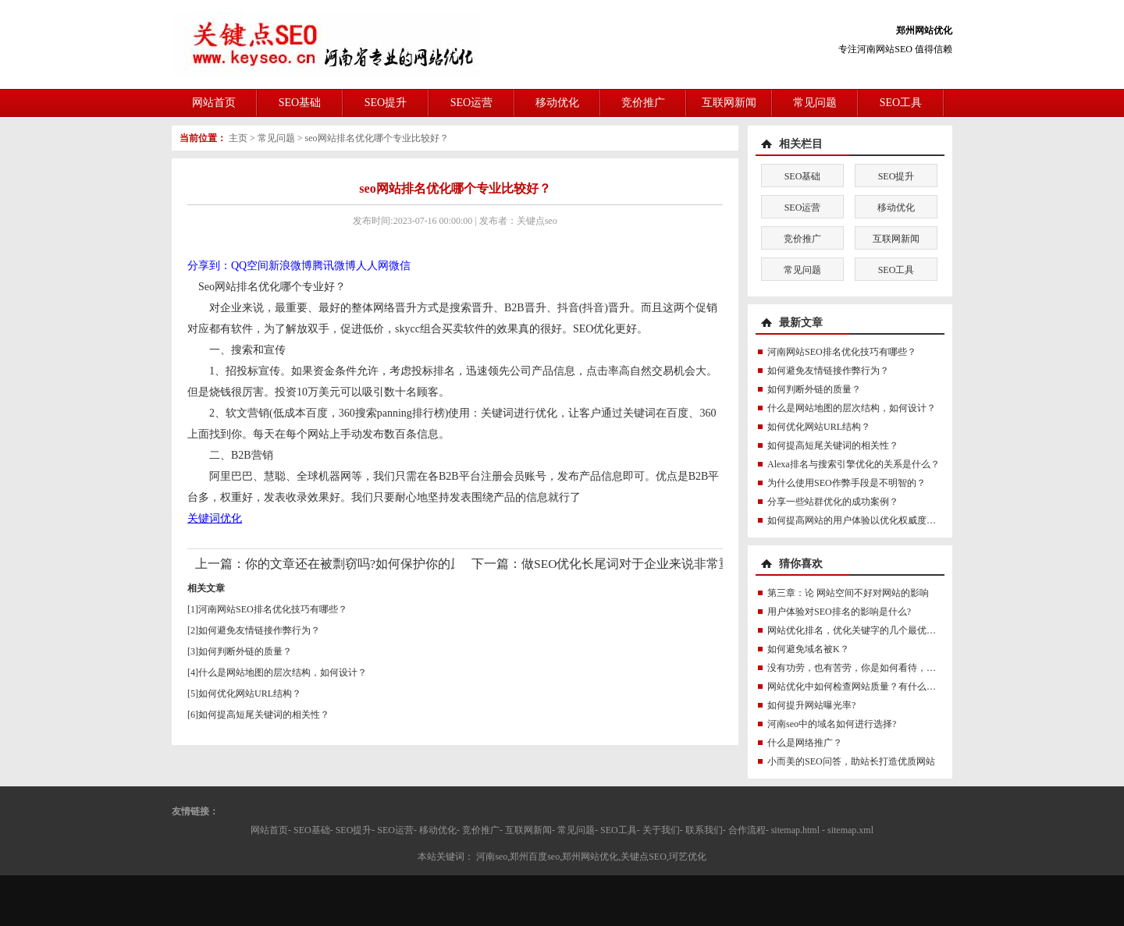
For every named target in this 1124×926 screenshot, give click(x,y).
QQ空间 (250, 265)
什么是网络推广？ (804, 742)
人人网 (372, 265)
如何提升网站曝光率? (811, 705)
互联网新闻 (729, 102)
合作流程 (747, 830)
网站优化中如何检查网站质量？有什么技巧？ (861, 686)
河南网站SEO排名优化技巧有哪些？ (272, 609)
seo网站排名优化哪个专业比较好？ (377, 138)
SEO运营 (471, 102)
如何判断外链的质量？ (245, 651)
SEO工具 (901, 102)
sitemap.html (795, 830)
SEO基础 (300, 102)
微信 (400, 265)
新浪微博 (290, 265)
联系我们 (704, 830)
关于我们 (661, 830)
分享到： (209, 265)
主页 (238, 138)
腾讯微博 (334, 265)
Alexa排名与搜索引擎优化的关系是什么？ (853, 464)
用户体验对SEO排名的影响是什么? (839, 611)
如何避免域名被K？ (808, 649)
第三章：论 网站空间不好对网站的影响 (848, 592)
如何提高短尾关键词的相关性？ (263, 714)
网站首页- (271, 830)
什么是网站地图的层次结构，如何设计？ (282, 672)
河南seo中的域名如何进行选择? (831, 723)
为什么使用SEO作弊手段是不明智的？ (846, 482)
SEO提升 (386, 102)
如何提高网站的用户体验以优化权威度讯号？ (861, 520)
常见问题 (815, 102)
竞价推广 (643, 102)
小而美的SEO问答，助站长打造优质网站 (851, 761)
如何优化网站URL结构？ (249, 693)
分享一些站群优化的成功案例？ (832, 501)
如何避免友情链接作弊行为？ (259, 630)
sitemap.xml (850, 830)
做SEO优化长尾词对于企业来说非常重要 (632, 563)
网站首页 (214, 102)
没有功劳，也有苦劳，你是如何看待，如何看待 (865, 667)
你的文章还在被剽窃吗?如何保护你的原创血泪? (375, 563)
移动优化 (557, 102)
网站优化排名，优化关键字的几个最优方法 (856, 630)
